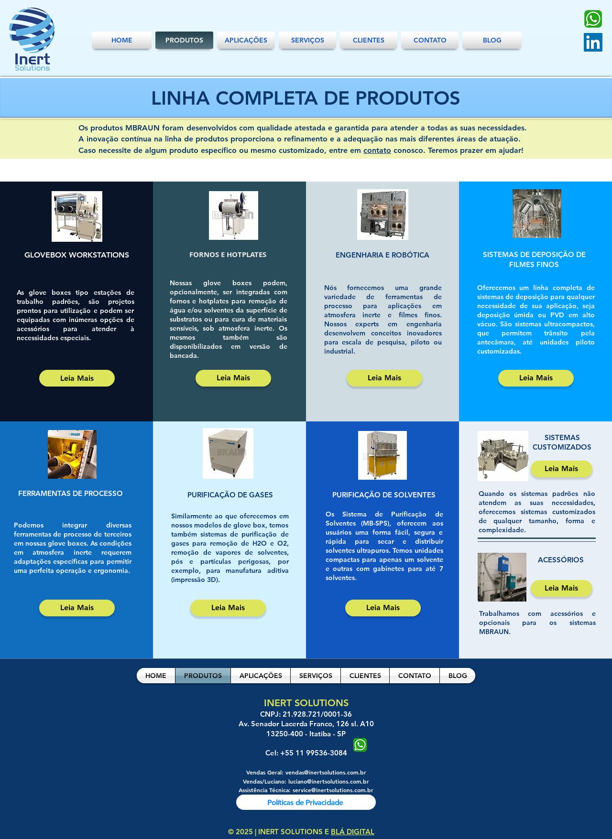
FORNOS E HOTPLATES (227, 254)
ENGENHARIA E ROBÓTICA (382, 254)
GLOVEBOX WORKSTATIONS (76, 254)
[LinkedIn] (593, 42)
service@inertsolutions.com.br (333, 790)
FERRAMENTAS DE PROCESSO (70, 493)
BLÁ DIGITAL (352, 831)
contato (377, 150)
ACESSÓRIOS (561, 559)
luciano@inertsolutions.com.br (328, 781)
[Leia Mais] (77, 378)
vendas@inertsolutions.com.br (325, 772)
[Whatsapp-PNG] (593, 19)
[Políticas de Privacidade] (306, 802)
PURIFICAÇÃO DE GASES (230, 494)
